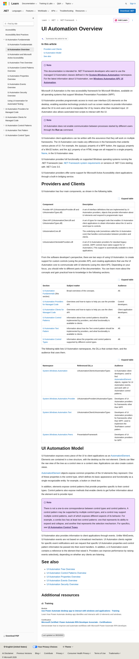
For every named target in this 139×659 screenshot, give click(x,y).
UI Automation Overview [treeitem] (18, 49)
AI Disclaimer (7, 653)
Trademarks (114, 653)
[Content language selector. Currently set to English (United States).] (15, 647)
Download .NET (127, 11)
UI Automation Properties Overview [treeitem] (18, 77)
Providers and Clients (53, 49)
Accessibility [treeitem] (10, 30)
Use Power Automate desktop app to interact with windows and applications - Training (80, 611)
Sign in (133, 3)
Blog (37, 653)
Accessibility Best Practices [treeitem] (17, 35)
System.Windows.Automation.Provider (59, 399)
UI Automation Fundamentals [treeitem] (20, 44)
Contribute (48, 653)
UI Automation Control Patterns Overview (66, 573)
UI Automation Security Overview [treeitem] (17, 94)
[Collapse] (33, 18)
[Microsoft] (5, 3)
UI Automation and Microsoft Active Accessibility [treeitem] (19, 56)
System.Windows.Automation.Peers (58, 434)
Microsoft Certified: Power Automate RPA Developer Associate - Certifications (77, 622)
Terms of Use (99, 653)
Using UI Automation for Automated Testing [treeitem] (18, 102)
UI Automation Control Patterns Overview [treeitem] (21, 69)
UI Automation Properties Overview (63, 577)
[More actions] (132, 20)
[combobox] (18, 24)
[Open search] (126, 3)
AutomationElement (123, 379)
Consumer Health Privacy (78, 653)
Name (44, 153)
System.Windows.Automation (104, 75)
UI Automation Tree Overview (61, 569)
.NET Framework (67, 20)
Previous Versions (24, 653)
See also (47, 56)
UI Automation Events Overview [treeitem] (17, 86)
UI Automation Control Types (63, 527)
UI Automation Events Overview (62, 580)
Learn (44, 20)
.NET (53, 20)
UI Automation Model (52, 53)
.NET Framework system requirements (81, 163)
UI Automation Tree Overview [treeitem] (20, 63)
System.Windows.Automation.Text (57, 412)
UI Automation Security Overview (62, 584)
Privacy (59, 653)
